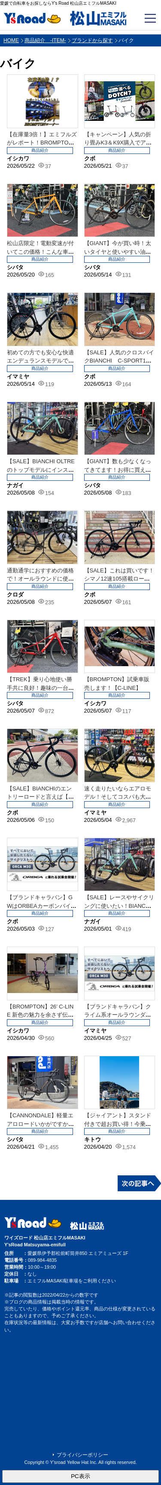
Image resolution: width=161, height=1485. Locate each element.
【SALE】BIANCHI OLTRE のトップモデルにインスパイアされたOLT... (41, 469)
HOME (11, 40)
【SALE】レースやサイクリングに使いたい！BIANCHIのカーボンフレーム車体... (119, 905)
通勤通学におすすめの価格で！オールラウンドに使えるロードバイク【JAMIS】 (40, 578)
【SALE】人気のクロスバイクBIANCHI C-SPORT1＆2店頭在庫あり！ (119, 360)
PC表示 (80, 1476)
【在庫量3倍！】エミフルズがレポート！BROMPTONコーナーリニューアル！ (42, 142)
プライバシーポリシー (82, 1455)
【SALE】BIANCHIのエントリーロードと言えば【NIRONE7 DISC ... (40, 797)
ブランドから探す (92, 40)
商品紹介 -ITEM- (45, 40)
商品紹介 (40, 150)
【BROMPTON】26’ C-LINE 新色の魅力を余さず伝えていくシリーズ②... (40, 1015)
